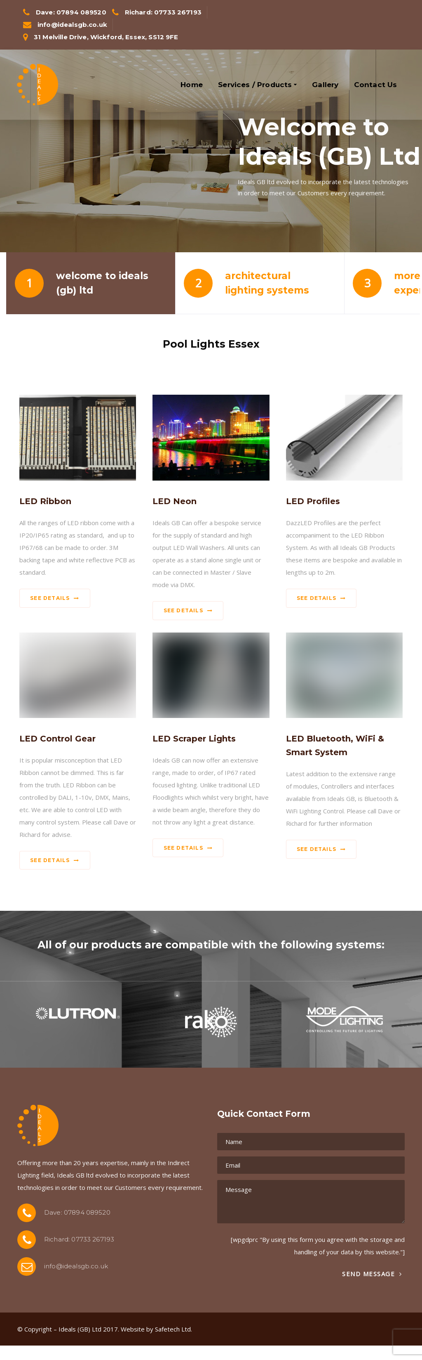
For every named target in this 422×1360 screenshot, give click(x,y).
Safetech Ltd (173, 1329)
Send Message (372, 1274)
